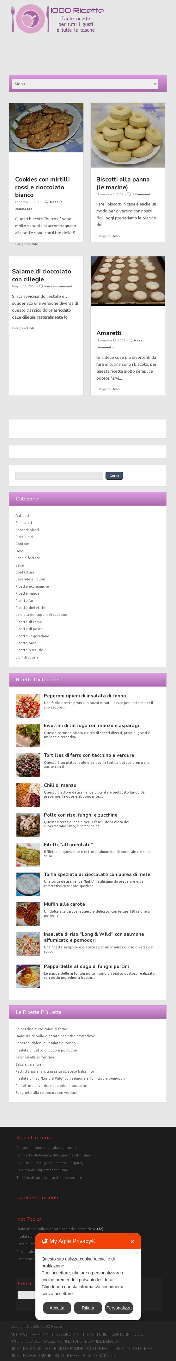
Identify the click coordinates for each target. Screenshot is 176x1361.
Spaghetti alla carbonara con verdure (46, 1092)
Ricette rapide (27, 593)
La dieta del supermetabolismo (41, 614)
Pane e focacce (27, 558)
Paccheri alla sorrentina (34, 1057)
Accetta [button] (57, 1307)
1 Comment (141, 194)
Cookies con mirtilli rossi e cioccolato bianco (42, 187)
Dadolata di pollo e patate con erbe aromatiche (55, 1036)
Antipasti (23, 516)
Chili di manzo (60, 785)
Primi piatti (24, 522)
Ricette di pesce (29, 629)
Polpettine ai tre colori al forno (41, 1029)
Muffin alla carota (64, 904)
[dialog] (88, 1276)
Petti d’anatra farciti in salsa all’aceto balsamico (54, 1071)
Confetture (24, 572)
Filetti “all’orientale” (68, 845)
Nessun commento (59, 286)
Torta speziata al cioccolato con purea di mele (97, 874)
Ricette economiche (32, 586)
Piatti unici (24, 537)
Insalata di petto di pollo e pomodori (46, 1050)
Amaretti (109, 333)
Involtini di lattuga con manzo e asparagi (91, 725)
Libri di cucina (26, 657)
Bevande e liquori (30, 579)
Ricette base (26, 643)
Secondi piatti (27, 530)
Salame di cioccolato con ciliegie (41, 275)
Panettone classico (32, 1259)
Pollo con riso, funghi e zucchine (81, 815)
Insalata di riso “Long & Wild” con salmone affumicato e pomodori (94, 937)
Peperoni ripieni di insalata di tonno (85, 696)
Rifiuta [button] (88, 1307)
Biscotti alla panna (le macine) (123, 183)
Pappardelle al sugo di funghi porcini (86, 966)
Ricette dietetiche (30, 608)
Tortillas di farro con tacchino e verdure (89, 755)
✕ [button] (132, 1242)
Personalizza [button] (118, 1307)
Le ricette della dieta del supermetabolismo (53, 1155)
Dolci (34, 244)
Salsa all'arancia (29, 1244)
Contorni (22, 544)
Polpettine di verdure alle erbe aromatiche (51, 1086)
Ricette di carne (28, 622)
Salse (19, 565)
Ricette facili (25, 601)
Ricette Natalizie (29, 650)
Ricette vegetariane (32, 636)
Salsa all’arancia (28, 1064)
